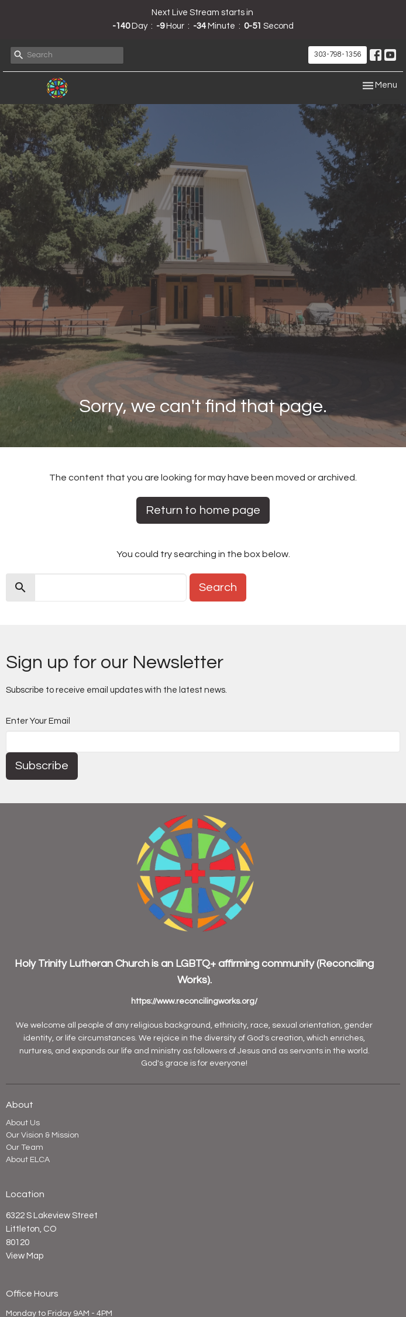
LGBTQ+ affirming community (245, 963)
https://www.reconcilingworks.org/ (194, 1001)
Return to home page (203, 510)
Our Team (24, 1147)
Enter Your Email (38, 721)
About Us (23, 1123)
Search (218, 587)
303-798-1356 (337, 54)
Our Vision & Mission (42, 1135)
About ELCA (28, 1160)
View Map (24, 1256)
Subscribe (41, 766)
